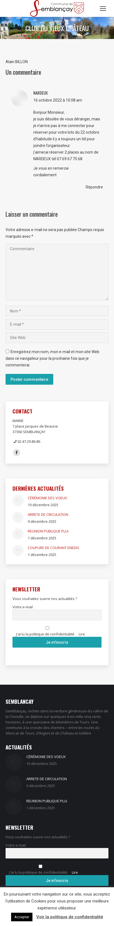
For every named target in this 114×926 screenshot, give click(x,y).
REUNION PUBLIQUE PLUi (48, 531)
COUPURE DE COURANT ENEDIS (53, 547)
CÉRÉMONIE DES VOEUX (47, 497)
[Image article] (18, 500)
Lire (82, 634)
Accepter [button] (21, 917)
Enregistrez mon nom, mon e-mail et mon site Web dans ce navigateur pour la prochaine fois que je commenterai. (52, 358)
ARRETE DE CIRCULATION (48, 514)
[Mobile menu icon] (102, 8)
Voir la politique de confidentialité (69, 916)
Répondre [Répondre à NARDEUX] (94, 187)
